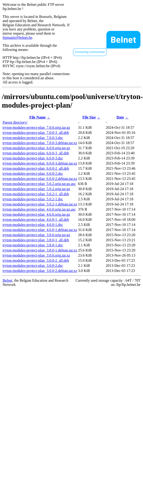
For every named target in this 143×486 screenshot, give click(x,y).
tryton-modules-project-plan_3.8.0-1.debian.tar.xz (40, 250)
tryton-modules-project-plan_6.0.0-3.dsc (33, 158)
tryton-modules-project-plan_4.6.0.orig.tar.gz (36, 214)
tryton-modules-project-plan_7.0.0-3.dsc (33, 138)
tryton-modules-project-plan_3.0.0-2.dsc (33, 266)
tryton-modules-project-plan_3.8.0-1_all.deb (36, 240)
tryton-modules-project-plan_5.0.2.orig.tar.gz (36, 189)
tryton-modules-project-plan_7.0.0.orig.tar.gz (36, 127)
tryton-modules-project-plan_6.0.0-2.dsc (33, 173)
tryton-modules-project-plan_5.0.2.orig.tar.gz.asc (39, 184)
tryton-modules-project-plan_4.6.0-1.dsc (33, 225)
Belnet (7, 280)
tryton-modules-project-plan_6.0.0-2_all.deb (36, 168)
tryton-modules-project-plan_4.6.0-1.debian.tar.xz (40, 230)
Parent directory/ (15, 122)
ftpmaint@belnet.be (17, 38)
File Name (37, 117)
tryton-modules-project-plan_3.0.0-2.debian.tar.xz (40, 271)
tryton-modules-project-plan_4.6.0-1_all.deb (36, 220)
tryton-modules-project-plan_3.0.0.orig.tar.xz (36, 255)
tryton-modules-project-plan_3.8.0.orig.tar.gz (36, 235)
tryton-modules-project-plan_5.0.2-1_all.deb (36, 194)
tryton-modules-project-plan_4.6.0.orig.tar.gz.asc (39, 209)
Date (120, 117)
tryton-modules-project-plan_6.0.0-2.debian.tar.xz (40, 179)
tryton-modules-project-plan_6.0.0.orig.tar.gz (36, 148)
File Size (89, 117)
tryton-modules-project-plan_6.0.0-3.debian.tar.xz (40, 163)
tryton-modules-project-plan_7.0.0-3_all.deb (36, 133)
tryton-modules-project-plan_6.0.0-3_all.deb (36, 153)
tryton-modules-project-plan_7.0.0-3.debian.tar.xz (40, 143)
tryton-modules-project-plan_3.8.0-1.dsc (33, 245)
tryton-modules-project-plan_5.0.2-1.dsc (33, 199)
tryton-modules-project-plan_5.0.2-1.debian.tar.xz (40, 204)
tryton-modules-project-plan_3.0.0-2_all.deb (36, 260)
